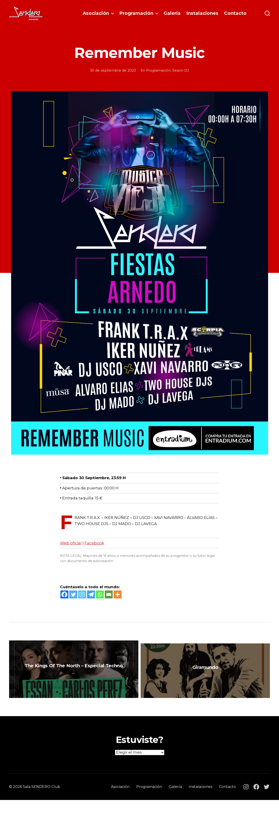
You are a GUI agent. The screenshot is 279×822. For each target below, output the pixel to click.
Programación (136, 16)
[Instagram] (82, 601)
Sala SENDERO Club (41, 809)
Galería (172, 16)
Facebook (94, 550)
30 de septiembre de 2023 (113, 77)
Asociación (96, 16)
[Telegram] (91, 601)
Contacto (235, 16)
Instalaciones (202, 16)
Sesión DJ (180, 77)
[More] (118, 601)
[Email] (109, 601)
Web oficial (71, 550)
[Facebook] (64, 601)
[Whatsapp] (100, 601)
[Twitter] (73, 601)
